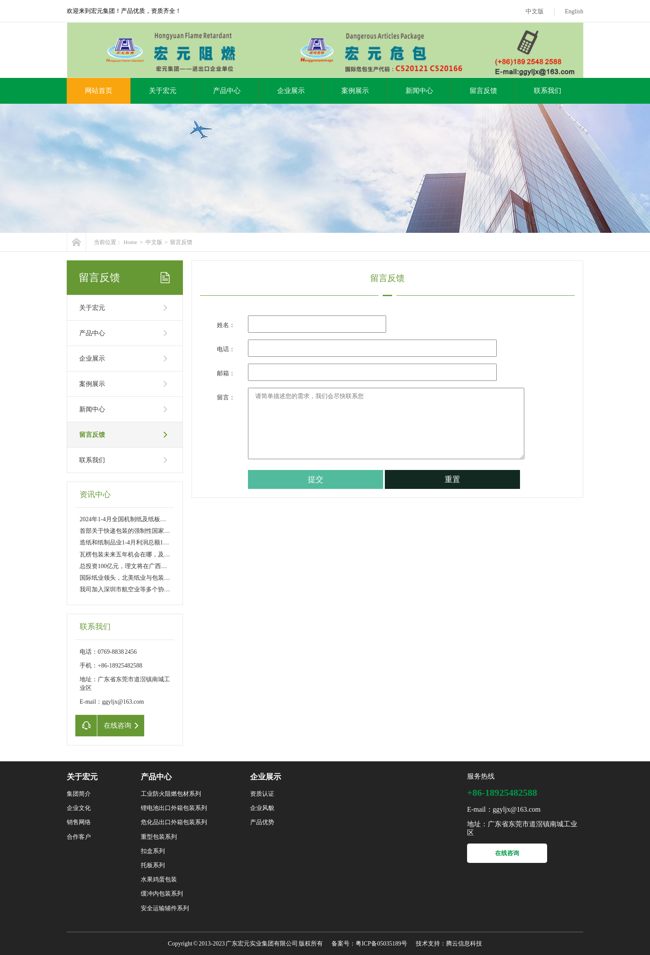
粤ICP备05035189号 (381, 943)
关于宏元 (162, 90)
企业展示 (291, 90)
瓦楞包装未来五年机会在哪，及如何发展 (134, 554)
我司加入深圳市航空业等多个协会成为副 (134, 589)
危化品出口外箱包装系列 (174, 822)
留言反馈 (483, 90)
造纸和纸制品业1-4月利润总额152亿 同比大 (137, 542)
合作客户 (79, 837)
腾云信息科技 (464, 943)
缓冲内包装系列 (162, 893)
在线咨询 (507, 853)
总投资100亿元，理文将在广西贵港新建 (132, 566)
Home (130, 242)
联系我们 (547, 90)
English (574, 11)
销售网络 (79, 822)
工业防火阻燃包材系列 (171, 794)
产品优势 (262, 822)
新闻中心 (419, 90)
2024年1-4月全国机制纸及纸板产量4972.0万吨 (140, 519)
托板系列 (153, 865)
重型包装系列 (159, 837)
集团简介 (79, 794)
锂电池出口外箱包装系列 (174, 808)
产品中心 (227, 90)
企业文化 (79, 808)
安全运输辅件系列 (165, 908)
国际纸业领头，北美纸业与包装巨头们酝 (134, 578)
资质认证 (262, 794)
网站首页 (98, 90)
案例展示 (355, 90)
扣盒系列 (153, 851)
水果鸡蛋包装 (159, 879)
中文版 (535, 11)
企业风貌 (262, 808)
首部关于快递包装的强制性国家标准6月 (132, 531)
